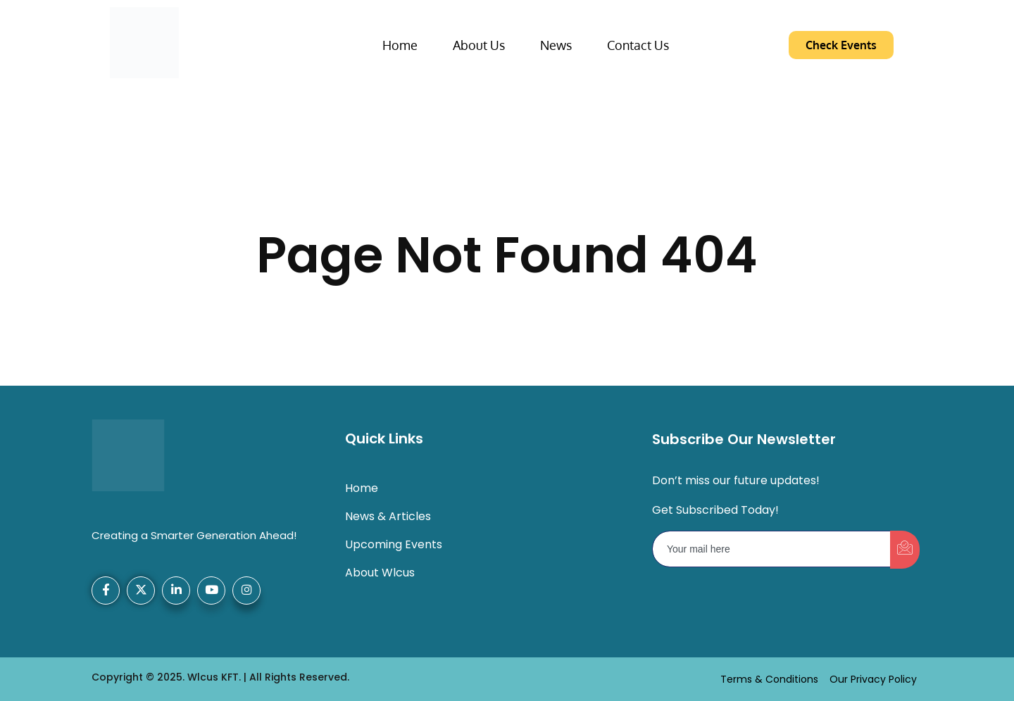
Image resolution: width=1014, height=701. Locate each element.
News (556, 45)
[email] (771, 549)
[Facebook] (106, 590)
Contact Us (638, 45)
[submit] (905, 550)
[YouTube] (211, 590)
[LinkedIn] (176, 590)
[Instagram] (246, 590)
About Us (479, 45)
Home (400, 45)
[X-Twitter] (141, 590)
